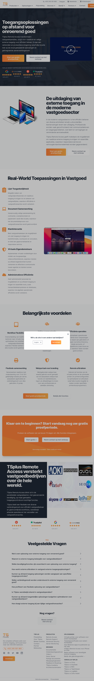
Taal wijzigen (56, 342)
